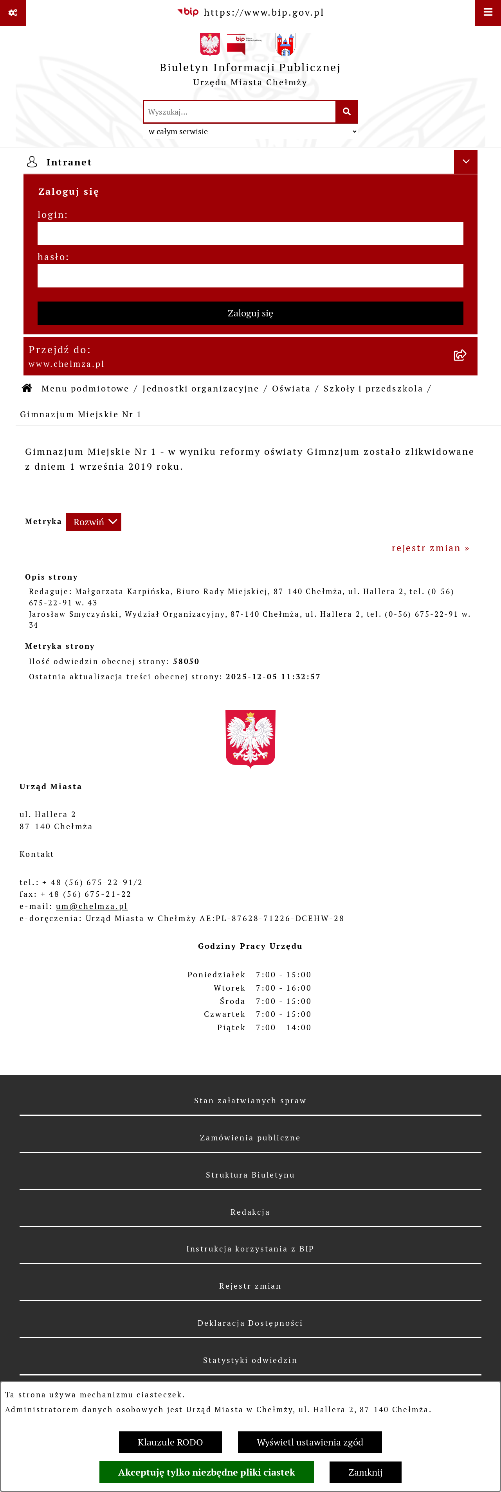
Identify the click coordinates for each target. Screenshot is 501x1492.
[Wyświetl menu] (488, 13)
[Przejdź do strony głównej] (250, 62)
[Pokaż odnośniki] (13, 13)
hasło (51, 257)
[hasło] (250, 275)
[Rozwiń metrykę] (93, 522)
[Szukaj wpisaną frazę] (347, 112)
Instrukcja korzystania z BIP (250, 1249)
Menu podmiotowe (85, 388)
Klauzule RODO (170, 1442)
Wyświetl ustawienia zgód (310, 1442)
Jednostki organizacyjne (201, 388)
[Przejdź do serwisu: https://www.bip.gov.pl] (250, 12)
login (51, 214)
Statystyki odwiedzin (250, 1360)
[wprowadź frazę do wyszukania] (240, 112)
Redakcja (250, 1212)
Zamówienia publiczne (250, 1138)
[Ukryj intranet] (466, 162)
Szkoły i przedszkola (374, 388)
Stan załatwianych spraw (250, 1100)
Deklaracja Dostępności (250, 1323)
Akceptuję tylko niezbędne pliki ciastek (206, 1472)
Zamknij (365, 1472)
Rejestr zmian (250, 1286)
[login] (250, 233)
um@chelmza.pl (92, 906)
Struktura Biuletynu (250, 1175)
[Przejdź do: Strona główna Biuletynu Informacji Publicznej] (27, 388)
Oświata (291, 388)
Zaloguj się (250, 313)
